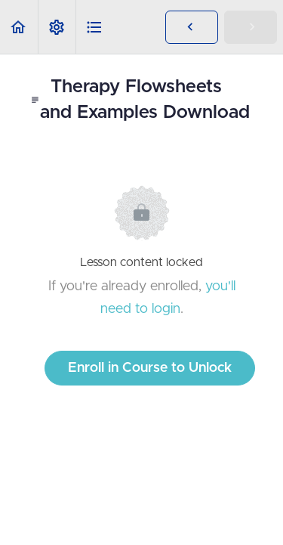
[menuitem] (56, 27)
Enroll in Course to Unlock (150, 368)
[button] (19, 27)
